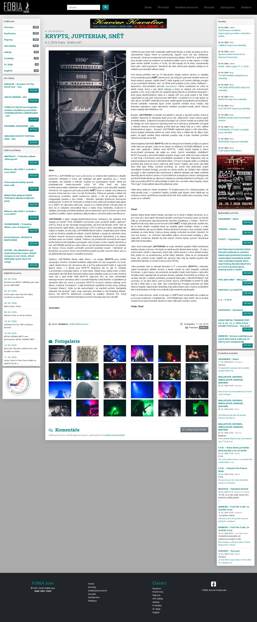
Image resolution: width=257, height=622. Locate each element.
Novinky (163, 7)
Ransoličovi (171, 86)
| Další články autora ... (79, 324)
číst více (33, 90)
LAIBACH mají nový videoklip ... (233, 44)
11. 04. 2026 (10, 357)
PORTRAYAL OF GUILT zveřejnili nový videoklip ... (233, 130)
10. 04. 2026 (10, 321)
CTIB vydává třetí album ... (230, 149)
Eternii (191, 97)
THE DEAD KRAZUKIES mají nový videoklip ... (234, 88)
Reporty (156, 595)
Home (148, 7)
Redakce (246, 7)
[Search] (83, 7)
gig (114, 178)
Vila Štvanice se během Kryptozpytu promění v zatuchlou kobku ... (234, 32)
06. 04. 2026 (10, 303)
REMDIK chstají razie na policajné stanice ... (234, 118)
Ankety (156, 602)
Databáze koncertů (186, 7)
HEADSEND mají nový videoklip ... (234, 140)
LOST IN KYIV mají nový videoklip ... (235, 107)
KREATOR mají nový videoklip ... (233, 98)
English (156, 612)
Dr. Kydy (156, 609)
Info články (158, 598)
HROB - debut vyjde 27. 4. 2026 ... (234, 65)
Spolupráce (228, 7)
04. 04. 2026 (10, 279)
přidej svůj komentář (194, 429)
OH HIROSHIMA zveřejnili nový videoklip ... (232, 75)
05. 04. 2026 (10, 291)
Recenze (157, 588)
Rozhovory (158, 591)
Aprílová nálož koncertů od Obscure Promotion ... (231, 54)
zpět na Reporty (54, 31)
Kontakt (209, 7)
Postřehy (157, 605)
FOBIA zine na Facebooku (214, 586)
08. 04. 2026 (10, 312)
